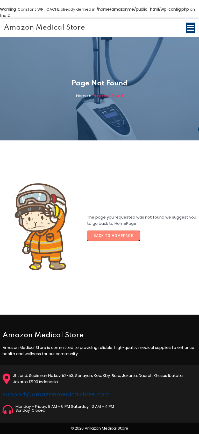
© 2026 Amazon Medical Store (99, 428)
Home (82, 95)
